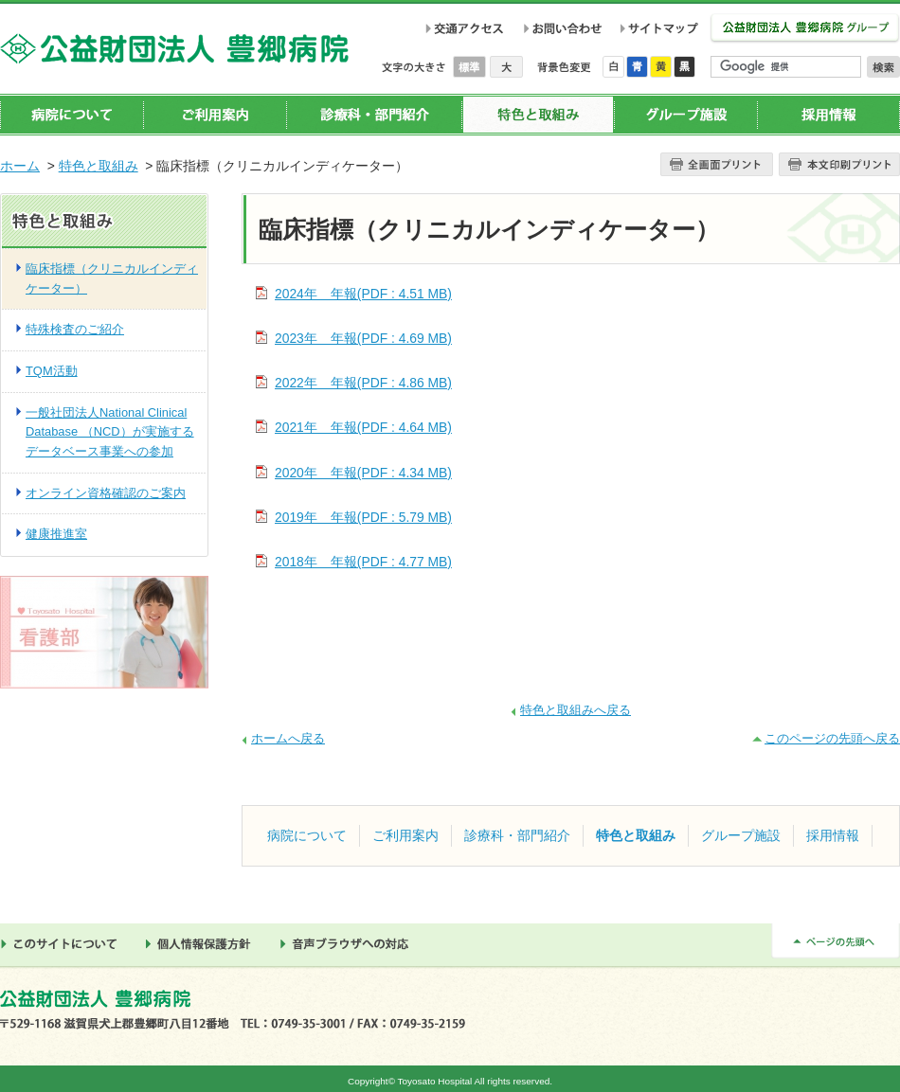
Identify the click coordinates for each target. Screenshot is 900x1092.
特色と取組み (537, 114)
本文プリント (839, 164)
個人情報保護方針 (203, 944)
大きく (506, 67)
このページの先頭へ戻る (832, 738)
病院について (72, 114)
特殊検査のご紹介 (75, 329)
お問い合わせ (562, 28)
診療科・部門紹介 (373, 114)
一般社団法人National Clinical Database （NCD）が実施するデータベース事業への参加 (110, 431)
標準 (471, 67)
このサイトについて (63, 944)
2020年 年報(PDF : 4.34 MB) (363, 472)
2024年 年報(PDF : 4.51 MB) (363, 293)
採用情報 (828, 114)
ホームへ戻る (288, 738)
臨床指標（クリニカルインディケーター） (112, 278)
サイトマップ (663, 28)
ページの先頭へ (835, 940)
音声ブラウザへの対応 (350, 944)
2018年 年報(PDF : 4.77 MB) (363, 561)
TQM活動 (52, 371)
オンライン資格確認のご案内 (106, 493)
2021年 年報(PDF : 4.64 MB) (363, 427)
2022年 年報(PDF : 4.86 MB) (363, 382)
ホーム (20, 165)
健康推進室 (56, 534)
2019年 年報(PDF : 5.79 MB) (363, 517)
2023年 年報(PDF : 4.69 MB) (363, 338)
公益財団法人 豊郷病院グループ (805, 29)
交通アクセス (464, 28)
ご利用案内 (215, 114)
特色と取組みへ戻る (575, 710)
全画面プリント (716, 164)
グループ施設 (685, 114)
